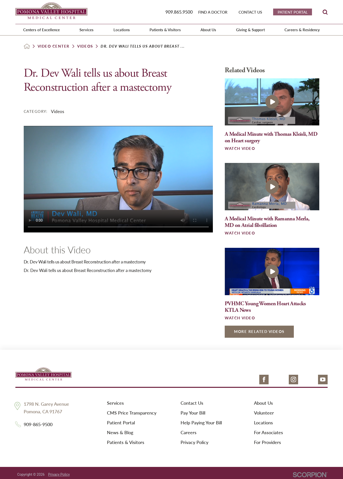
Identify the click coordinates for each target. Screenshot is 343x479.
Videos (85, 46)
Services (115, 403)
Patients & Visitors (125, 442)
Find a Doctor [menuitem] (212, 12)
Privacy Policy (194, 442)
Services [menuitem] (86, 29)
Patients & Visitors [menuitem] (165, 29)
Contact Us (192, 403)
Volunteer (264, 413)
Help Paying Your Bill (201, 423)
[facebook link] (264, 379)
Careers (188, 432)
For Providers (267, 442)
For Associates (268, 432)
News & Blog (120, 432)
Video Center (54, 46)
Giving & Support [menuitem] (250, 29)
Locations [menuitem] (121, 29)
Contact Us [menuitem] (250, 12)
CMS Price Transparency (131, 413)
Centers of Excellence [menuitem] (41, 29)
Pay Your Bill (193, 413)
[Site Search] (325, 12)
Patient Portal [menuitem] (293, 12)
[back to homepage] (27, 46)
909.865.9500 (179, 12)
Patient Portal (121, 423)
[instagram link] (293, 379)
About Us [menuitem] (208, 29)
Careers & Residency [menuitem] (302, 29)
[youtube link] (323, 379)
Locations (263, 423)
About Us (263, 403)
